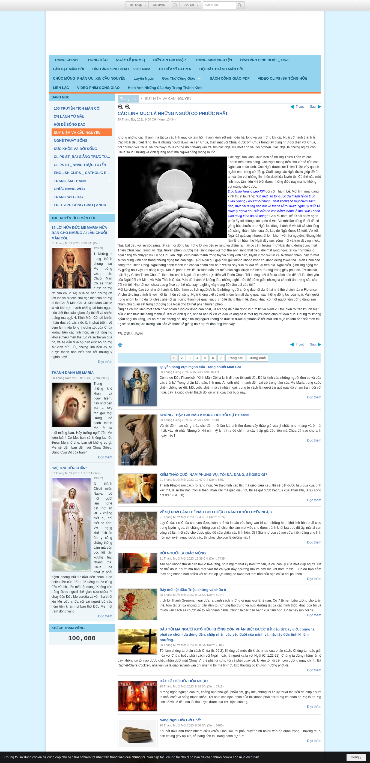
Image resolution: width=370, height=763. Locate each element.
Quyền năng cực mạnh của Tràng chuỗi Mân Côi (200, 367)
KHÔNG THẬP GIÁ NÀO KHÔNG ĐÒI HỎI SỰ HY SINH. (205, 415)
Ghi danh (159, 5)
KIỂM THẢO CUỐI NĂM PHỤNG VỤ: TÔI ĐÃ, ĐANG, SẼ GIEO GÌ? (213, 475)
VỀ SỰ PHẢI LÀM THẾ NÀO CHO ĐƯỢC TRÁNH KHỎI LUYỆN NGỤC (216, 512)
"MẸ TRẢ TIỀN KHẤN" (69, 468)
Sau (313, 107)
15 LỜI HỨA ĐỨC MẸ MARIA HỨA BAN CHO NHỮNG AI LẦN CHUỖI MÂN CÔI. (79, 233)
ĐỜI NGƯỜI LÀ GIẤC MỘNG (183, 553)
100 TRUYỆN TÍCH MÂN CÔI (73, 218)
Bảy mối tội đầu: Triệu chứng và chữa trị (193, 590)
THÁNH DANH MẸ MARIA (73, 373)
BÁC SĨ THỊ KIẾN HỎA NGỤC (184, 681)
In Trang (120, 344)
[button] (182, 78)
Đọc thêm (105, 362)
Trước (300, 107)
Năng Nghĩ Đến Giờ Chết (180, 720)
